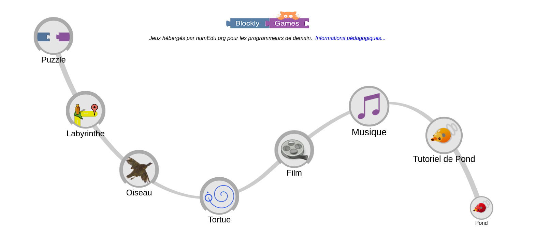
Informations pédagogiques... (350, 38)
